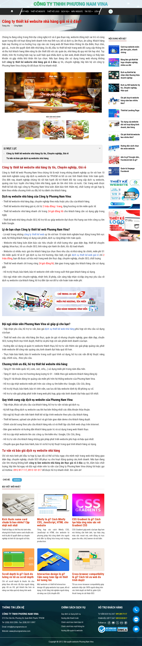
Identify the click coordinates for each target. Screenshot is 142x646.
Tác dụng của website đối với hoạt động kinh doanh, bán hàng (130, 124)
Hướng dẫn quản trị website (72, 630)
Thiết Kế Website (38, 11)
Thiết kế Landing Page (130, 110)
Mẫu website (77, 11)
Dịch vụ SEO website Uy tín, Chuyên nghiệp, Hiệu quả (130, 88)
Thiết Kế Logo (53, 11)
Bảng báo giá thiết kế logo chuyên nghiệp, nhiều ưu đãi (129, 62)
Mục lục (52, 148)
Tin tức (89, 11)
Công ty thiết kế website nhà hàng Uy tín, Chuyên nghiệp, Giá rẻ (37, 153)
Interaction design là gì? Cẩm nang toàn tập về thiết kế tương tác (52, 577)
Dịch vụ (65, 11)
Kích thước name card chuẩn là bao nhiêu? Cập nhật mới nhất (16, 522)
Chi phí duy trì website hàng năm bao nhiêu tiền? (130, 100)
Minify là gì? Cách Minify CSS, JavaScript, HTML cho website (52, 522)
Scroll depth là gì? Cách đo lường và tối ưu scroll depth (18, 575)
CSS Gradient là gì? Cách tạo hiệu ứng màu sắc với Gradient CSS (86, 522)
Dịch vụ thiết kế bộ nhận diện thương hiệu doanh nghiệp (130, 75)
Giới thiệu (24, 11)
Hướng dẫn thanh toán (70, 618)
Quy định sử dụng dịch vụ (71, 614)
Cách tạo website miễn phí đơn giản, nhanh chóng (130, 49)
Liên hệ (97, 11)
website (17, 480)
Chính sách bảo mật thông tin (72, 626)
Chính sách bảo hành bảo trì (72, 622)
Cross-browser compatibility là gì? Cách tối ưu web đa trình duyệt (88, 577)
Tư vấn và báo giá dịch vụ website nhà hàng (27, 158)
